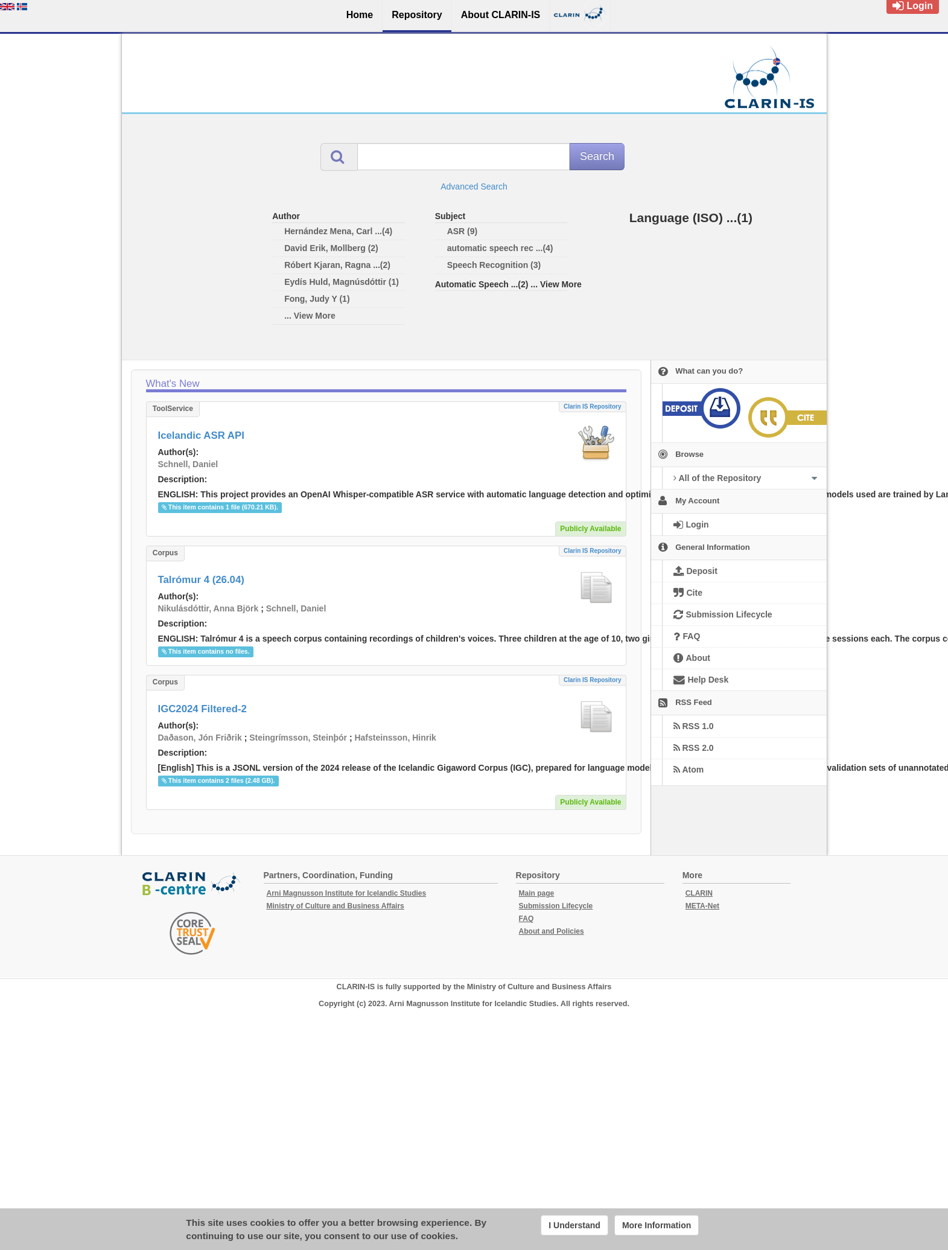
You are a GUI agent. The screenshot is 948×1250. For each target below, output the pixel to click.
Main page (537, 893)
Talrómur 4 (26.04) (201, 579)
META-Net (702, 906)
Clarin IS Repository (593, 406)
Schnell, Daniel (188, 464)
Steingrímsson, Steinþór (298, 737)
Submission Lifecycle (556, 906)
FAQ (526, 918)
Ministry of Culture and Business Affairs (335, 906)
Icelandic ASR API (201, 435)
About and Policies (551, 931)
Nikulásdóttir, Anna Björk (208, 608)
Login (912, 6)
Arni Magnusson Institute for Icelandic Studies (347, 893)
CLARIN (699, 893)
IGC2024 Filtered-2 (202, 709)
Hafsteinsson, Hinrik (395, 737)
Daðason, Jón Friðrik (200, 737)
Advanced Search (474, 186)
